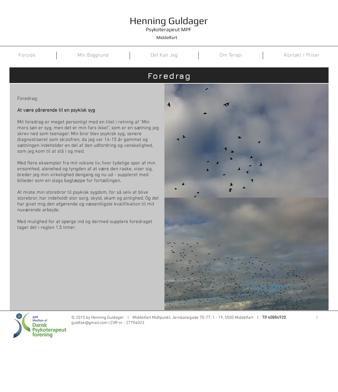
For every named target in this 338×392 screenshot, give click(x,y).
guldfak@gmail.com (89, 323)
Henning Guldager (169, 20)
